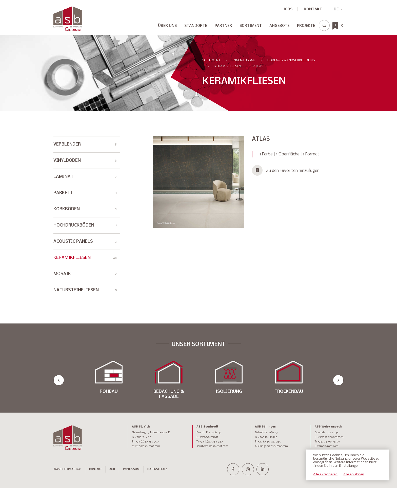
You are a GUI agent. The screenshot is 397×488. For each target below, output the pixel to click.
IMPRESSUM (131, 469)
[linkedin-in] (262, 469)
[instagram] (248, 469)
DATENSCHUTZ (157, 469)
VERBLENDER (85, 144)
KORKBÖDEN (85, 214)
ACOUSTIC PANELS (85, 246)
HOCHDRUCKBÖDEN (85, 230)
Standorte (195, 26)
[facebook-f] (233, 469)
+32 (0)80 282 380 (211, 441)
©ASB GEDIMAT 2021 (67, 469)
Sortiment (251, 26)
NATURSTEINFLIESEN (85, 295)
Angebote (279, 26)
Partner (223, 26)
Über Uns (167, 26)
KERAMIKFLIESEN (227, 66)
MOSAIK (85, 278)
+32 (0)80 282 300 (147, 441)
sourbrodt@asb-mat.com (212, 446)
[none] (336, 9)
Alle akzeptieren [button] (325, 474)
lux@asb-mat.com (327, 446)
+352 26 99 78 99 (329, 441)
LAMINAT (85, 176)
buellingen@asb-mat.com (271, 446)
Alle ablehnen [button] (353, 474)
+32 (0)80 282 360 (269, 441)
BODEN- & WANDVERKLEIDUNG (291, 60)
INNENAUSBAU (243, 60)
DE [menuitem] (336, 9)
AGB (112, 469)
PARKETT (85, 197)
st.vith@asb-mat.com (146, 446)
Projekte (306, 26)
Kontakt (313, 9)
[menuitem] (336, 9)
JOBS (288, 9)
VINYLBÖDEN (85, 160)
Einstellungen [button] (349, 465)
